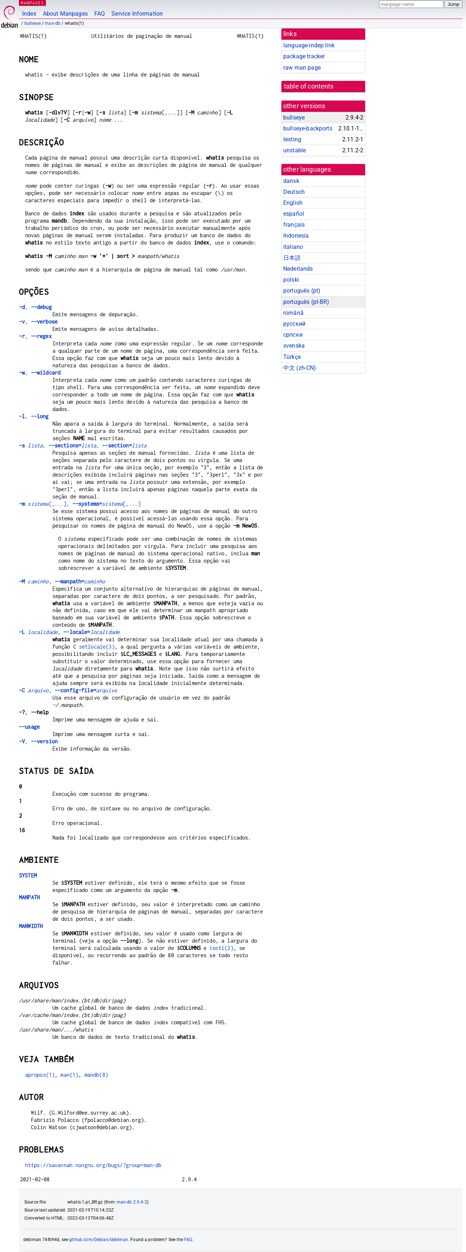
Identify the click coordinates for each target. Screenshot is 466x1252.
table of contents (309, 86)
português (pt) (301, 290)
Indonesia (296, 235)
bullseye (32, 23)
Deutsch (294, 191)
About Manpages (65, 13)
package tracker (304, 56)
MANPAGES (32, 2)
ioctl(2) (221, 948)
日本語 (292, 257)
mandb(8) (96, 1075)
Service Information (137, 13)
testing (292, 139)
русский (294, 323)
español (293, 213)
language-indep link (309, 45)
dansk (291, 180)
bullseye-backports (307, 128)
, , (83, 445)
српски (293, 334)
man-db (52, 23)
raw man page (302, 67)
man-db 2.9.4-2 (131, 1202)
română (293, 312)
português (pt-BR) (306, 301)
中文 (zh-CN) (299, 367)
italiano (293, 246)
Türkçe (292, 356)
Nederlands (298, 268)
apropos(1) (40, 1075)
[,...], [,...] (80, 504)
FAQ (99, 13)
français (294, 224)
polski (291, 279)
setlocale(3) (97, 646)
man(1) (69, 1075)
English (293, 202)
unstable (294, 150)
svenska (294, 345)
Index (29, 13)
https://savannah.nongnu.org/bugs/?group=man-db (93, 1165)
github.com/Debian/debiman (98, 1239)
